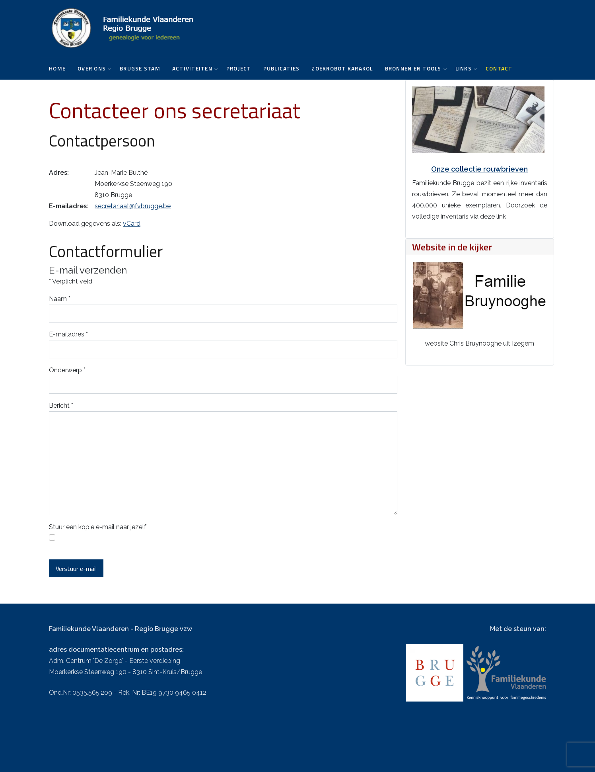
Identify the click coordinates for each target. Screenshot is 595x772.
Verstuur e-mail (76, 568)
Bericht (61, 405)
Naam (59, 299)
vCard (131, 223)
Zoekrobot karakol (342, 68)
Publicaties (281, 68)
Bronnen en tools (414, 68)
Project (238, 68)
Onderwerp (67, 370)
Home (57, 68)
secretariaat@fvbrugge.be (133, 206)
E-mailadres (68, 334)
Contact (499, 68)
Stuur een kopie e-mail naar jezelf (97, 527)
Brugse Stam (140, 68)
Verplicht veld (70, 281)
